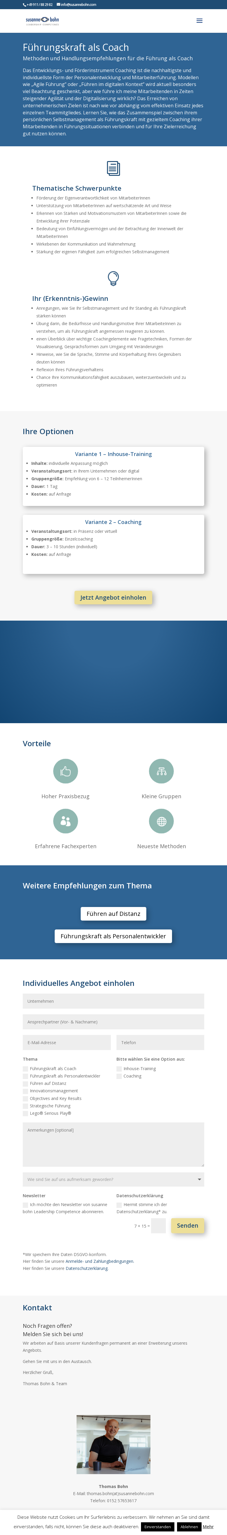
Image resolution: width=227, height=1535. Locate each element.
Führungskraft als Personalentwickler (113, 936)
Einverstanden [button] (158, 1526)
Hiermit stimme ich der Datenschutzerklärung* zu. (141, 1208)
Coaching (128, 1076)
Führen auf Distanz (113, 914)
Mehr (208, 1526)
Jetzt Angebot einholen (113, 597)
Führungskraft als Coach (49, 1069)
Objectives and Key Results (52, 1098)
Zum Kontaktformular (77, 1401)
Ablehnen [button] (189, 1526)
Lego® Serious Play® (47, 1113)
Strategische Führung (46, 1106)
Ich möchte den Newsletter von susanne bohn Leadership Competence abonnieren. (65, 1208)
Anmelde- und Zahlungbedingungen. (100, 1261)
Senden (187, 1225)
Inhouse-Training (136, 1069)
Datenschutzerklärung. (87, 1268)
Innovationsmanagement (50, 1091)
